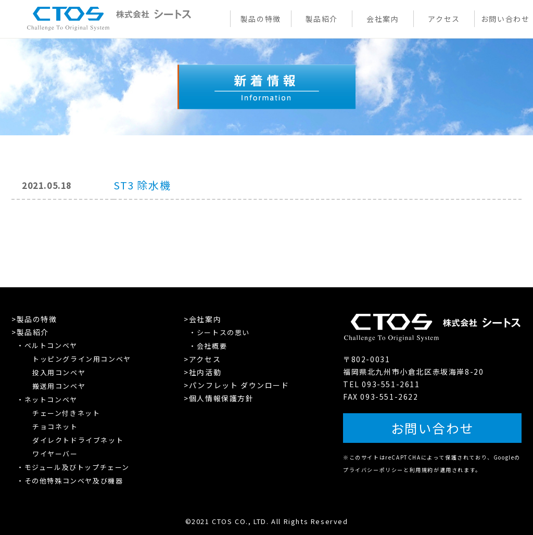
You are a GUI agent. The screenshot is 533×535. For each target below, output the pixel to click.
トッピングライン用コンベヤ (81, 359)
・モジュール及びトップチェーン (73, 467)
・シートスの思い (219, 332)
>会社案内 (202, 319)
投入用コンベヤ (58, 372)
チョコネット (55, 426)
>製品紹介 (30, 332)
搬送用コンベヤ (58, 386)
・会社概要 (208, 346)
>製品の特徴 (34, 319)
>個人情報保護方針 (218, 398)
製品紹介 (322, 19)
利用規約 (422, 468)
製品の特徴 (260, 19)
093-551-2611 (391, 386)
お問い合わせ (505, 19)
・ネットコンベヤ (47, 399)
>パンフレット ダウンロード (236, 385)
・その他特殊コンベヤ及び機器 (70, 481)
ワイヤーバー (55, 453)
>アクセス (202, 359)
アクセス (444, 19)
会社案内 (382, 19)
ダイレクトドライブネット (77, 440)
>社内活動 (202, 372)
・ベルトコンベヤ (47, 345)
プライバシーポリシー (373, 468)
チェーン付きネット (66, 413)
